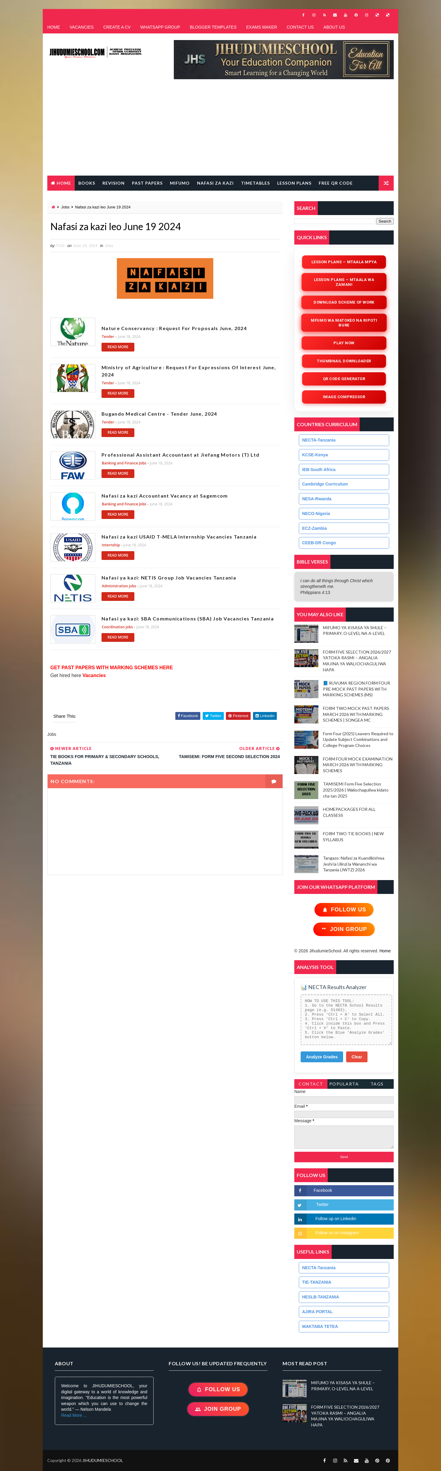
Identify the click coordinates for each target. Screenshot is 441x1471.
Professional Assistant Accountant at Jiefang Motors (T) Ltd (181, 455)
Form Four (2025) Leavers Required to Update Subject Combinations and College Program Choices (358, 739)
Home (64, 183)
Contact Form (311, 1085)
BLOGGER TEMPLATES (213, 27)
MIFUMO (180, 183)
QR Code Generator (344, 378)
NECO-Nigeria (316, 513)
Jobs (65, 207)
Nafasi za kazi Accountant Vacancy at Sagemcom (165, 495)
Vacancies (93, 675)
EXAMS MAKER (261, 27)
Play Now (344, 343)
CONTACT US (300, 27)
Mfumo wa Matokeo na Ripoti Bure (344, 322)
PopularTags (344, 1085)
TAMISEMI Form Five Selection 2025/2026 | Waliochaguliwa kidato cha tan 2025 (356, 789)
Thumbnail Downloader (344, 361)
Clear (357, 1056)
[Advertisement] (220, 130)
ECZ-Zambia (314, 528)
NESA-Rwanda (316, 498)
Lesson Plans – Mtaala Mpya (344, 262)
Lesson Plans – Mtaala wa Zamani (344, 282)
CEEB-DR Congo (319, 542)
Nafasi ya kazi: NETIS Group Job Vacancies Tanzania (169, 577)
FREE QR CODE (336, 183)
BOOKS (86, 183)
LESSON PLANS (294, 183)
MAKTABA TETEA (320, 1326)
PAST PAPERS (147, 183)
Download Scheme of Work (344, 302)
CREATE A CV (117, 27)
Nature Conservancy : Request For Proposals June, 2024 (174, 324)
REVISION (113, 183)
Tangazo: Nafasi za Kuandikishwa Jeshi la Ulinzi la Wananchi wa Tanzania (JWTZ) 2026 (353, 863)
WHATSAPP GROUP (160, 27)
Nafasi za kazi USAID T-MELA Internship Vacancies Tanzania (179, 536)
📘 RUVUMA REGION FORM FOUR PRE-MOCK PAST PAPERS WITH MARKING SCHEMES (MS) (356, 688)
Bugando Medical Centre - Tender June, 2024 (159, 414)
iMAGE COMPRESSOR (344, 397)
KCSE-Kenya (315, 454)
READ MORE (118, 346)
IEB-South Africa (319, 469)
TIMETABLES (255, 183)
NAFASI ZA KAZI (215, 183)
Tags (377, 1083)
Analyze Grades (322, 1056)
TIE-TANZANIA (316, 1282)
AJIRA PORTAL (317, 1311)
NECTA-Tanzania (319, 440)
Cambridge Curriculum (325, 484)
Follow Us (344, 910)
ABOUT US (334, 27)
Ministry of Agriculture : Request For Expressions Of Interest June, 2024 (189, 370)
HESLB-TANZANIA (320, 1297)
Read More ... (74, 1415)
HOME (53, 27)
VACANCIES (82, 27)
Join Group (344, 929)
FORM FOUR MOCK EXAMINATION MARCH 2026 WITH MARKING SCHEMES (358, 764)
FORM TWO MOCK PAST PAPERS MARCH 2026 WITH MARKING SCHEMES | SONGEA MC (356, 714)
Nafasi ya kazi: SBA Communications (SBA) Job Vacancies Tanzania (188, 618)
